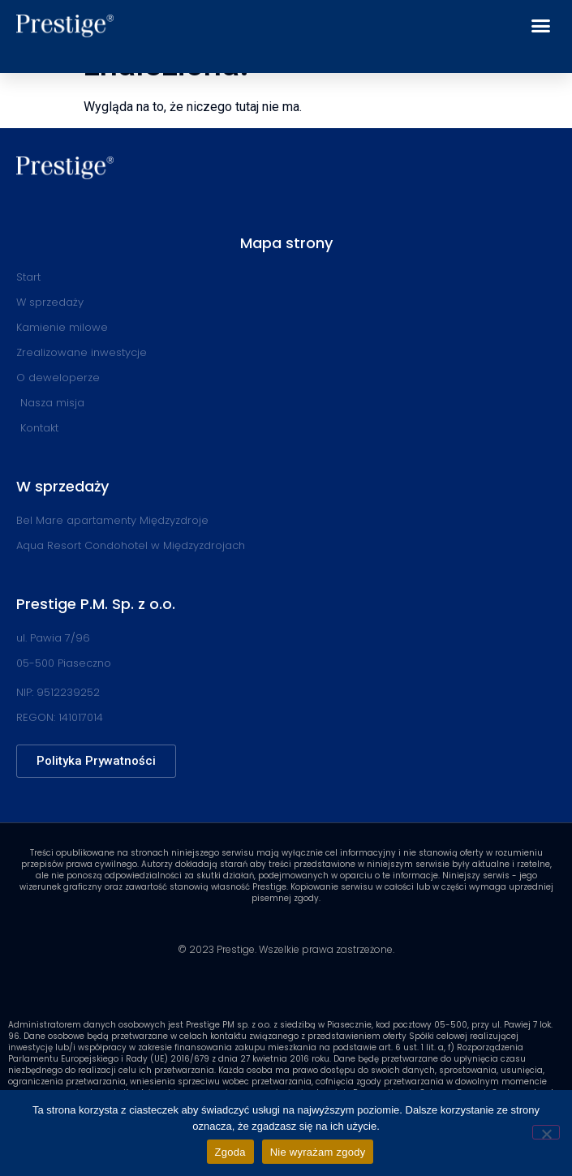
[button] (541, 26)
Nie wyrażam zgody (318, 1152)
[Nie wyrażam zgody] (546, 1132)
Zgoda (230, 1152)
